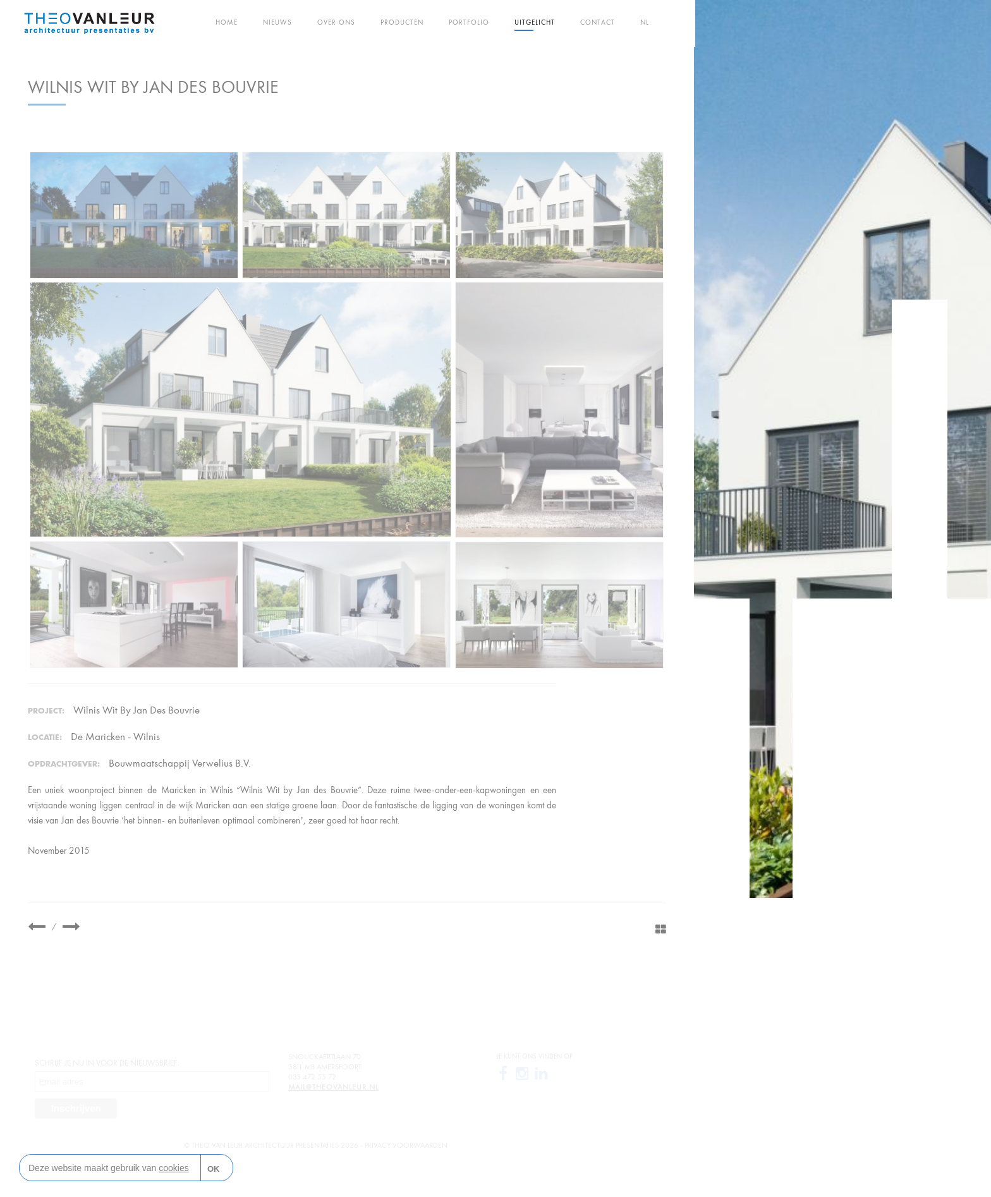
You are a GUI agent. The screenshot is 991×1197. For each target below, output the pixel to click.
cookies (173, 1168)
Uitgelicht (534, 22)
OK (213, 1169)
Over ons (336, 22)
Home (227, 22)
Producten (401, 22)
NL (644, 22)
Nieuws (277, 22)
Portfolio (469, 22)
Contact (597, 22)
